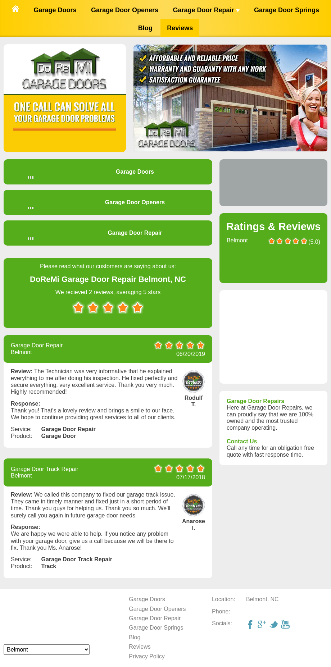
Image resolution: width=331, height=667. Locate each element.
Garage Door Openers (124, 10)
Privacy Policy (147, 656)
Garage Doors (54, 10)
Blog (145, 28)
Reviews (180, 28)
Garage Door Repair (206, 10)
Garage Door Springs (286, 10)
